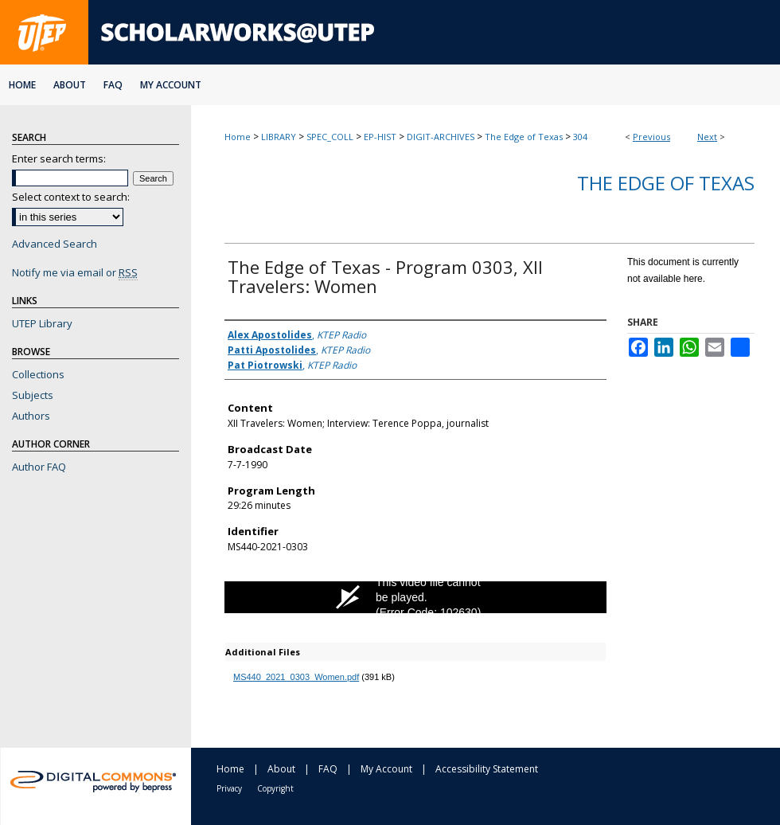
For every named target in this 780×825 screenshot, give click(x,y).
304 (580, 137)
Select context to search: (71, 197)
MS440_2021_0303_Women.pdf (296, 677)
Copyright (275, 788)
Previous (651, 137)
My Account (386, 769)
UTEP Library (42, 323)
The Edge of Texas (524, 137)
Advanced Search (54, 244)
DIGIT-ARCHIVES (440, 137)
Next (707, 137)
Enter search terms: (59, 158)
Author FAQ (39, 466)
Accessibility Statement (486, 769)
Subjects (32, 395)
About (281, 769)
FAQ (327, 769)
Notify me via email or (75, 272)
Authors (31, 416)
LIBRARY (278, 137)
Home (237, 137)
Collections (38, 374)
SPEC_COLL (329, 137)
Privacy (229, 788)
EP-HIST (380, 137)
